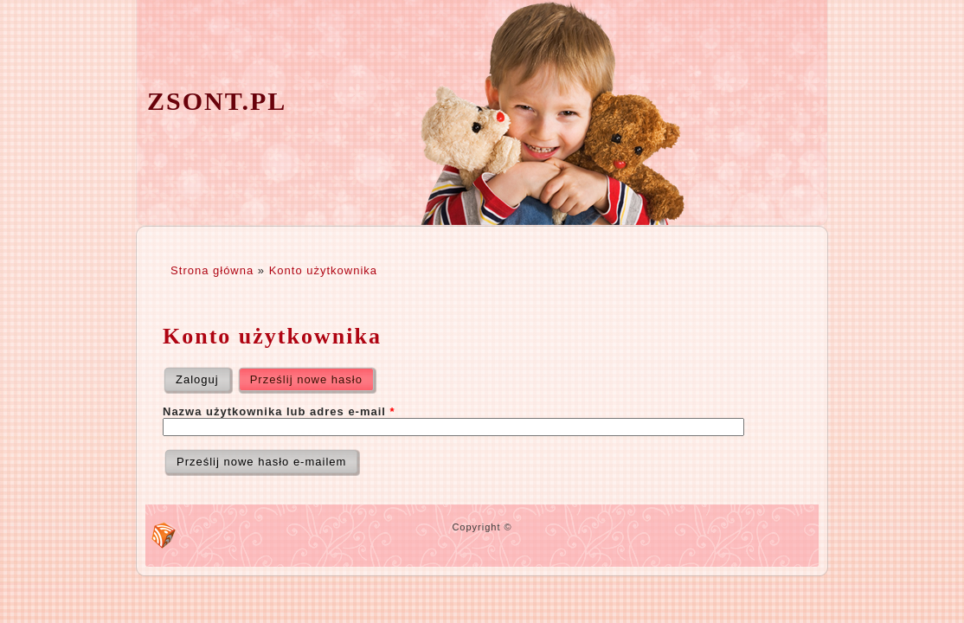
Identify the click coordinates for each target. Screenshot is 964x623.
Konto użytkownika (323, 270)
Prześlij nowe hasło (313, 375)
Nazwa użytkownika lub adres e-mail (279, 411)
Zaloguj (197, 379)
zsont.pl (216, 101)
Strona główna (212, 270)
